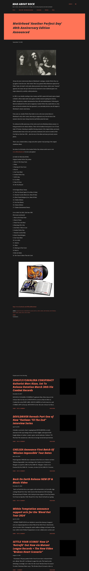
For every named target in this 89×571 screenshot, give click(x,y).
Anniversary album (28, 310)
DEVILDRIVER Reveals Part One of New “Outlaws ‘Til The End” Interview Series (33, 420)
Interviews (39, 10)
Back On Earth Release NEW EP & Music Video (33, 480)
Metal (35, 310)
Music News (15, 312)
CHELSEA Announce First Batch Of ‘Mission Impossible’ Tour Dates (33, 451)
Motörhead (53, 310)
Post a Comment (21, 408)
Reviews (46, 10)
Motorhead (47, 310)
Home (14, 10)
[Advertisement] (34, 359)
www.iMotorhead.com (18, 152)
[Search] (70, 4)
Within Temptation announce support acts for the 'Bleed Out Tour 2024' (32, 512)
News (53, 10)
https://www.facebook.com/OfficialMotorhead (24, 306)
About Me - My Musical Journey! (26, 10)
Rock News (27, 312)
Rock (23, 312)
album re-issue (20, 310)
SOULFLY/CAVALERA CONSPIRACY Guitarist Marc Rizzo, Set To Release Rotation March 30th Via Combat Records (33, 385)
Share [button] (14, 315)
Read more (52, 408)
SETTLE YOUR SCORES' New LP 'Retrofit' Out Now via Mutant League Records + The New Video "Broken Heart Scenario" (33, 547)
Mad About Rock (24, 4)
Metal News (40, 310)
